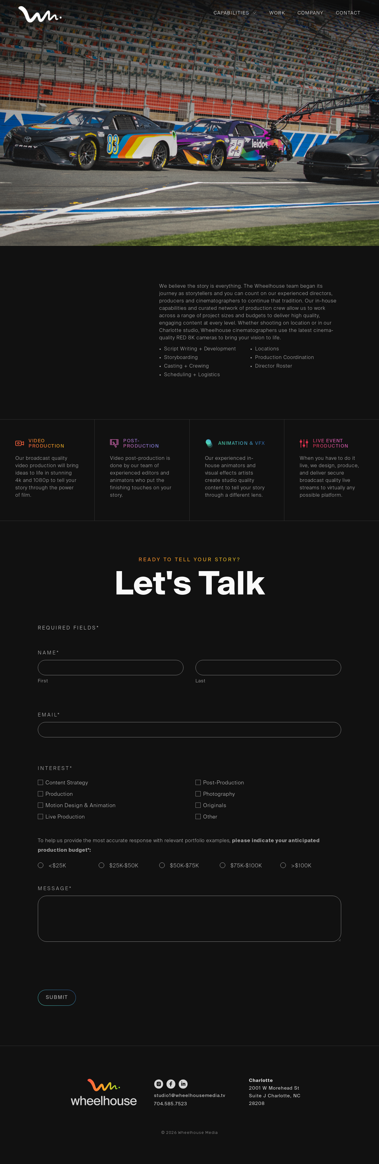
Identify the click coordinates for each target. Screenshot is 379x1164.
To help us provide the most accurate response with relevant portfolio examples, (179, 845)
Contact (348, 13)
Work (277, 13)
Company (311, 13)
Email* (49, 715)
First (43, 681)
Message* (55, 888)
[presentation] (84, 969)
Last (200, 681)
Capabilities (231, 13)
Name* (49, 653)
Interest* (55, 768)
